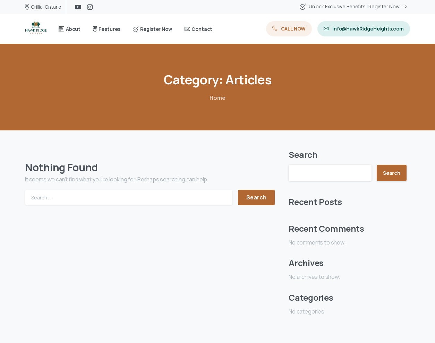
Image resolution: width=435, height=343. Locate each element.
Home (217, 98)
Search (303, 154)
